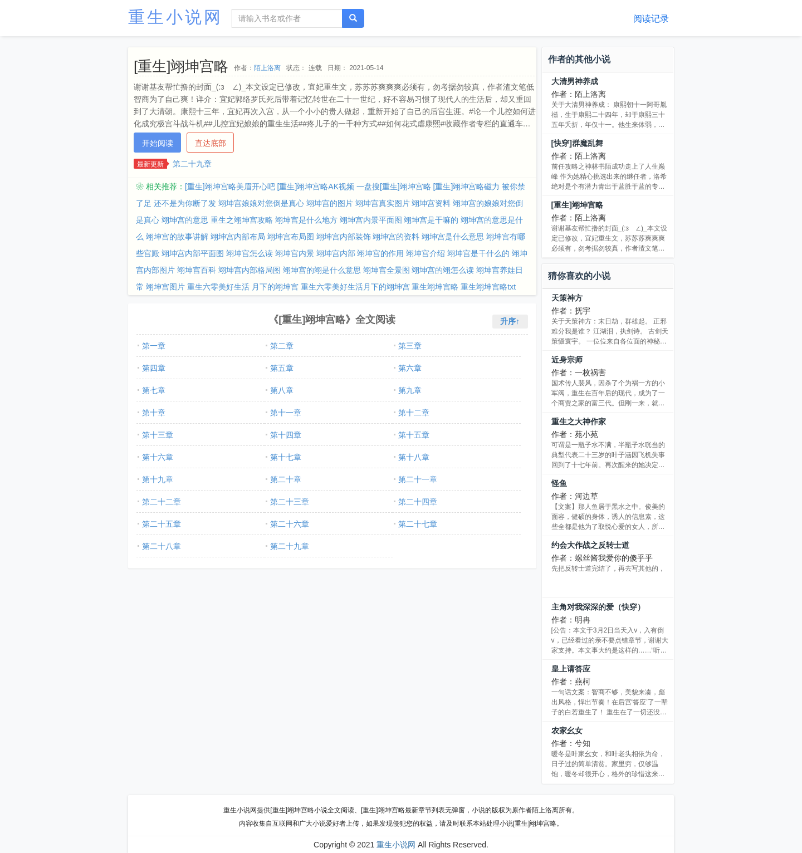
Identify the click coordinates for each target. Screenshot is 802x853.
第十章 (153, 412)
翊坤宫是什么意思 (453, 236)
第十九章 (157, 479)
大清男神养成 (574, 81)
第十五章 (413, 434)
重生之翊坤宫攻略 (242, 219)
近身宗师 (567, 359)
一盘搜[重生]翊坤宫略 (393, 186)
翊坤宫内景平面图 (371, 219)
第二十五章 (161, 523)
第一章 (153, 345)
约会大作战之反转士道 (590, 545)
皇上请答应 (570, 668)
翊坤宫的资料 (396, 236)
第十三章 (157, 434)
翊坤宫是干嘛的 (431, 219)
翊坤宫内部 (335, 253)
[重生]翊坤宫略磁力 (466, 186)
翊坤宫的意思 (185, 219)
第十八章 (413, 457)
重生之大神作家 (578, 421)
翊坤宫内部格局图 (249, 270)
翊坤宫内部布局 (238, 236)
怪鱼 (559, 483)
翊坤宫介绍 (425, 253)
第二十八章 (161, 546)
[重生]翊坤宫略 (577, 204)
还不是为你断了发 (185, 203)
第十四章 (285, 434)
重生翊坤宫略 (435, 286)
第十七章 (285, 457)
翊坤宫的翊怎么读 (443, 270)
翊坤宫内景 (294, 253)
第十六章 (157, 457)
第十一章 (285, 412)
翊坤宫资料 (431, 203)
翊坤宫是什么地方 (306, 219)
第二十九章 (192, 163)
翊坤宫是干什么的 (478, 253)
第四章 (153, 368)
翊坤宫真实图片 (382, 203)
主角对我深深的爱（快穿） (598, 606)
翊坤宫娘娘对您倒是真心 (261, 203)
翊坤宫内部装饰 (343, 236)
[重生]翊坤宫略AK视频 (315, 186)
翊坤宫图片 (165, 286)
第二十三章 (289, 501)
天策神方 (567, 297)
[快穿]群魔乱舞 (577, 143)
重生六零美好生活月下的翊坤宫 (355, 286)
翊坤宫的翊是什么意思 (322, 270)
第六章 (410, 368)
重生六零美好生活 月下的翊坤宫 (243, 286)
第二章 (282, 345)
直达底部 (210, 143)
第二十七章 (417, 523)
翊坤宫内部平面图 (193, 253)
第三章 (410, 345)
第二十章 (285, 479)
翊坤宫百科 (196, 270)
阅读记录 (651, 18)
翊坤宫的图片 (329, 203)
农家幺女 (567, 730)
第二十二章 (161, 501)
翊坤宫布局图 (290, 236)
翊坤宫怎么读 (249, 253)
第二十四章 (417, 501)
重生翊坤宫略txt (488, 286)
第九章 (410, 390)
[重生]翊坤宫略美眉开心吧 (230, 186)
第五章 (282, 368)
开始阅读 (157, 143)
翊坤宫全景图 (386, 270)
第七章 (153, 390)
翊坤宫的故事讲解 (177, 236)
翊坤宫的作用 (380, 253)
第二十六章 (289, 523)
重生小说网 (175, 17)
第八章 (282, 390)
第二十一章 (417, 479)
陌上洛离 (267, 68)
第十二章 (413, 412)
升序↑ (510, 321)
